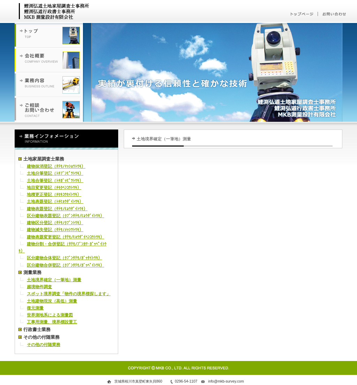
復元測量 (35, 308)
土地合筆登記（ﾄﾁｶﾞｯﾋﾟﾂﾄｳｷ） (55, 181)
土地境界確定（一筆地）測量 (54, 280)
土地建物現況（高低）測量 (52, 301)
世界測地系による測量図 (50, 315)
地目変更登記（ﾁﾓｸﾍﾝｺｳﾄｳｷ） (54, 188)
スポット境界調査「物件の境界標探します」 (69, 294)
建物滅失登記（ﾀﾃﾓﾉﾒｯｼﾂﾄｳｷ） (55, 230)
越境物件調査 (39, 287)
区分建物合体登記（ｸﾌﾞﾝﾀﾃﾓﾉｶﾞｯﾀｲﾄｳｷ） (64, 258)
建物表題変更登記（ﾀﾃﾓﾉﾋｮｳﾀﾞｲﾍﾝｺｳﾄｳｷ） (65, 237)
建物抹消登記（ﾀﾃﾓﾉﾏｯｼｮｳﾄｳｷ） (56, 166)
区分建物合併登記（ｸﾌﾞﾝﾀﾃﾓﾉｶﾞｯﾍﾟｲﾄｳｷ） (65, 265)
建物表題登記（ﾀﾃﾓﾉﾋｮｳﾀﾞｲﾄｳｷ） (57, 209)
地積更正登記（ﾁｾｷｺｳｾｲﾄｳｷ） (54, 194)
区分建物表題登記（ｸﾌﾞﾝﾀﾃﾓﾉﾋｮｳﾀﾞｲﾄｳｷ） (65, 216)
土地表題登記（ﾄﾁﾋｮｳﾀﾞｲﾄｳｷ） (55, 201)
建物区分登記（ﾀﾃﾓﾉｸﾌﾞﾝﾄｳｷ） (55, 223)
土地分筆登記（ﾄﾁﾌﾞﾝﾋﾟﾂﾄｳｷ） (55, 173)
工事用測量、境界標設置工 (52, 322)
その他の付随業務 (43, 345)
